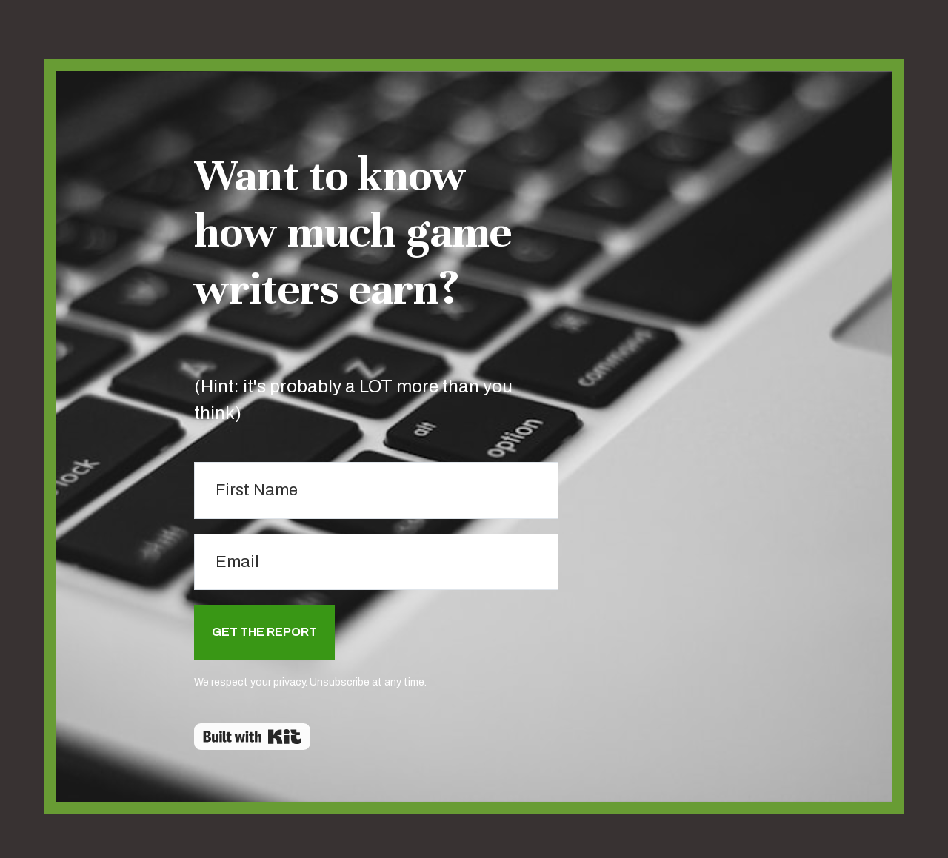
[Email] (376, 562)
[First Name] (376, 490)
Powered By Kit (252, 736)
